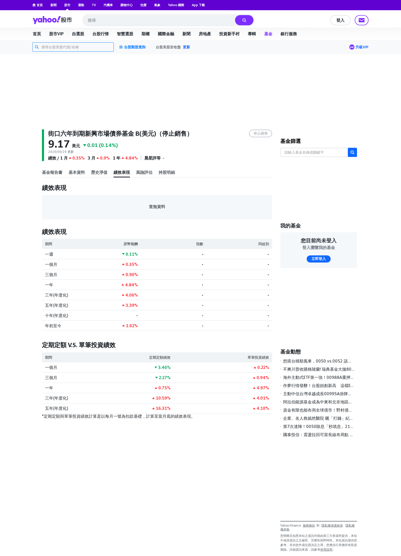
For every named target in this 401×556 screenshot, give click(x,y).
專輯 (252, 33)
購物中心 (126, 5)
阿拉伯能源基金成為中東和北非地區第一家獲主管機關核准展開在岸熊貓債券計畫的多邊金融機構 (319, 401)
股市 (67, 5)
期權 (145, 33)
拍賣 (143, 5)
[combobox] (159, 20)
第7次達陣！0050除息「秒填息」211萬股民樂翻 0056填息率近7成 (319, 426)
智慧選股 (125, 33)
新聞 (53, 5)
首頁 (37, 5)
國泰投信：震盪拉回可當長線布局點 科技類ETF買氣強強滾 (319, 434)
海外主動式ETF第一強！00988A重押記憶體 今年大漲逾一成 (319, 377)
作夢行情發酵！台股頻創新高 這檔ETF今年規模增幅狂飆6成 (319, 385)
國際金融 (166, 33)
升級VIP (362, 47)
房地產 (205, 33)
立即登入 (318, 259)
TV (94, 5)
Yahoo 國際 (176, 5)
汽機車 (108, 5)
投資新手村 (229, 33)
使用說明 (326, 549)
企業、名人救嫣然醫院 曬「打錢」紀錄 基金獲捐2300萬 (319, 418)
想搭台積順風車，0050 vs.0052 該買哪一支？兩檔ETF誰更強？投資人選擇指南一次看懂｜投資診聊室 (319, 361)
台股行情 (100, 33)
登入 (340, 20)
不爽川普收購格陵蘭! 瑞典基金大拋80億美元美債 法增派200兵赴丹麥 (319, 369)
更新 (186, 47)
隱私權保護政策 (332, 525)
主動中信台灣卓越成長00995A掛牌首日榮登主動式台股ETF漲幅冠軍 (319, 393)
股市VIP (56, 33)
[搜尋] (244, 20)
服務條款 (309, 525)
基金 (268, 33)
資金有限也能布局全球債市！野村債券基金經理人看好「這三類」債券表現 (319, 410)
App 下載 (198, 5)
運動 (81, 5)
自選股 (78, 33)
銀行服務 (289, 33)
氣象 (157, 5)
